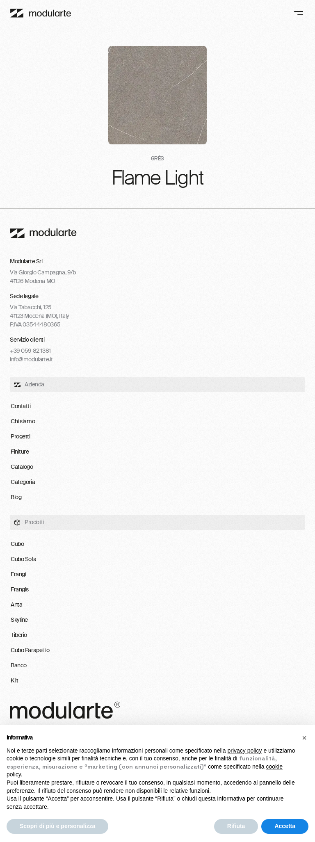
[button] (304, 737)
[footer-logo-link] (43, 233)
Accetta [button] (284, 826)
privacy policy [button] (245, 750)
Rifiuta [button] (236, 826)
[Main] (40, 13)
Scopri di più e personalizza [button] (57, 826)
